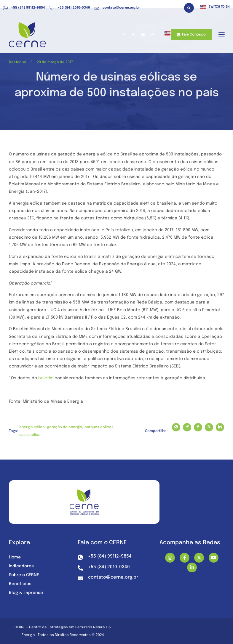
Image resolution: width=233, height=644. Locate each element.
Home (15, 557)
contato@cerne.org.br (117, 8)
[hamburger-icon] (221, 34)
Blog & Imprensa (26, 593)
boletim (45, 378)
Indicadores (21, 566)
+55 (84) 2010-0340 (70, 8)
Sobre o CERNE (24, 575)
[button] (189, 8)
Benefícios (20, 584)
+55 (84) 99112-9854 (24, 8)
